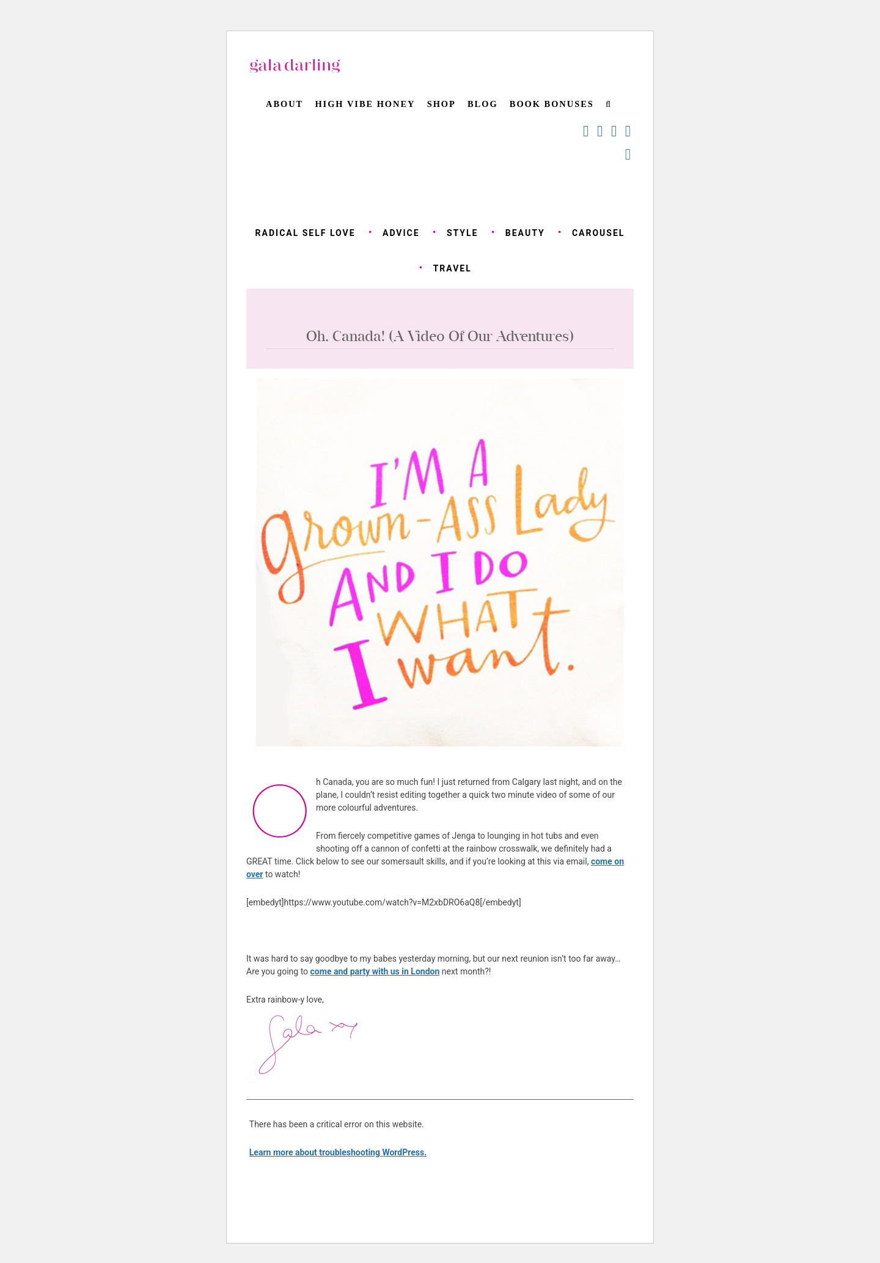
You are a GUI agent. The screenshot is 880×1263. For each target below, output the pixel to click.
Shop (441, 104)
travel (452, 268)
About (284, 104)
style (463, 233)
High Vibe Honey (365, 104)
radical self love (305, 233)
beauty (525, 233)
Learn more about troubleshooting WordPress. (338, 1152)
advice (401, 233)
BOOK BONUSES (552, 104)
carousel (598, 233)
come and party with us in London (375, 971)
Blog (483, 104)
